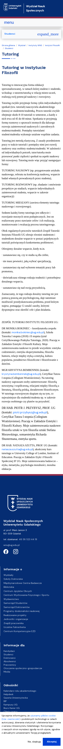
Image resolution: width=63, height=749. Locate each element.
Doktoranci (10, 657)
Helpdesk (8, 694)
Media (7, 671)
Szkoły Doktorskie (13, 578)
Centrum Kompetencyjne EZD (20, 631)
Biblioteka (9, 587)
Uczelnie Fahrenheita (15, 627)
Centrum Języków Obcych (18, 591)
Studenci (9, 48)
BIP (5, 701)
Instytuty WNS (35, 45)
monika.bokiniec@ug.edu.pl (28, 332)
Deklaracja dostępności (16, 714)
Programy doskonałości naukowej (21, 611)
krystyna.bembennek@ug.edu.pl (21, 374)
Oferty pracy (10, 711)
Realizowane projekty (15, 615)
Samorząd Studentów (15, 603)
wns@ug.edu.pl (11, 545)
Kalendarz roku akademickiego (20, 690)
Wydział (21, 45)
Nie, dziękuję (34, 745)
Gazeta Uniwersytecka (16, 697)
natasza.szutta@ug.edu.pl (17, 449)
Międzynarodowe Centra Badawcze (23, 583)
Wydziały (8, 575)
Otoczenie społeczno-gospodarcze (23, 668)
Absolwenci (10, 661)
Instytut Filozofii (52, 45)
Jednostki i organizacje (16, 619)
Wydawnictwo (11, 599)
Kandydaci (9, 651)
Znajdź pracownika (14, 623)
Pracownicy (10, 664)
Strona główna (8, 45)
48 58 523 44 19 (28, 539)
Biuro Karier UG (12, 708)
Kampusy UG (10, 704)
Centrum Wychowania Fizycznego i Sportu (26, 595)
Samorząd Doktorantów (17, 607)
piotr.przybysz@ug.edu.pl (30, 412)
